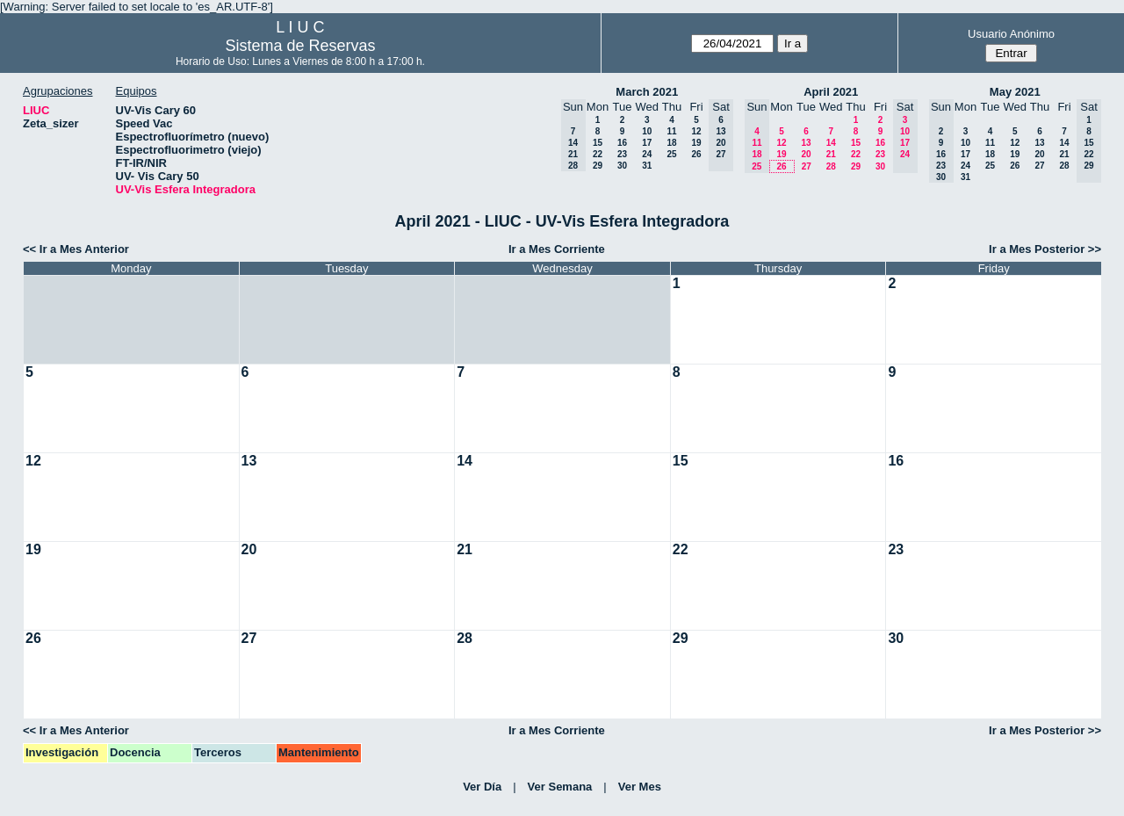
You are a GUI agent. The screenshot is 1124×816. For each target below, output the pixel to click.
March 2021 (647, 91)
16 (622, 143)
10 (647, 131)
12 (696, 131)
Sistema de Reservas (300, 45)
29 (597, 165)
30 (622, 165)
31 (647, 165)
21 (831, 154)
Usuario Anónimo (1011, 33)
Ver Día (482, 786)
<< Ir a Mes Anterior (76, 249)
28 (831, 166)
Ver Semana (560, 786)
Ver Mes (639, 786)
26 (696, 154)
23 (622, 154)
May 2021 (1015, 91)
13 (806, 143)
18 (671, 143)
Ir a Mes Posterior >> (1045, 249)
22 (597, 154)
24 (647, 154)
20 (806, 154)
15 (597, 143)
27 (806, 166)
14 (831, 143)
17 (647, 143)
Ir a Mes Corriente (556, 249)
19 (696, 143)
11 (671, 131)
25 (671, 154)
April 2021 (830, 91)
